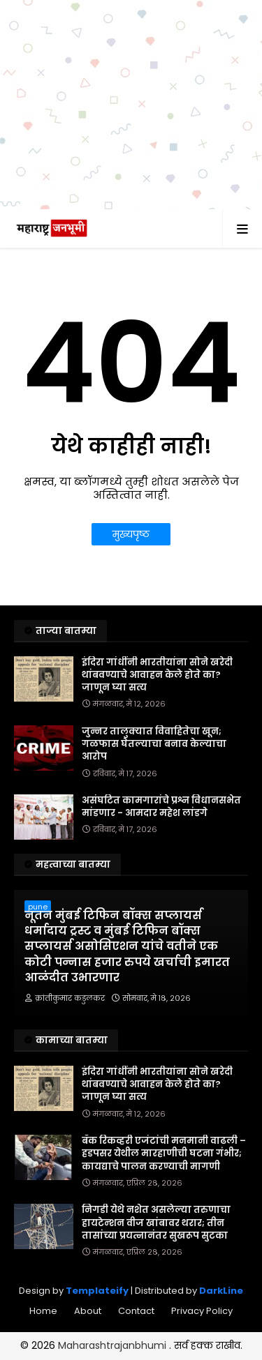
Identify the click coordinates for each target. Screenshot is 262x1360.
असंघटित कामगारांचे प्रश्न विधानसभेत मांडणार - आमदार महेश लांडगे (161, 806)
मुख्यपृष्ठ (131, 534)
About (87, 1310)
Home (43, 1310)
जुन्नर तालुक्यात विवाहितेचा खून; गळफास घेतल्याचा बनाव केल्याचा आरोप (154, 744)
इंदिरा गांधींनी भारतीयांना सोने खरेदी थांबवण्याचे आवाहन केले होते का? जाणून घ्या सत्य (157, 675)
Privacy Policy (202, 1310)
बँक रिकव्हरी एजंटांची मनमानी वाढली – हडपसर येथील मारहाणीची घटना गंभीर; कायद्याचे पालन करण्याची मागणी (164, 1153)
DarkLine (221, 1290)
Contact (136, 1310)
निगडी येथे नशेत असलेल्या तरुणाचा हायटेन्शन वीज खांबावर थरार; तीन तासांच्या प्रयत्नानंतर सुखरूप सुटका (156, 1222)
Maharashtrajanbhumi (113, 1345)
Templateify (97, 1290)
